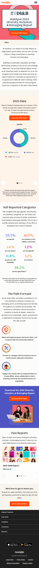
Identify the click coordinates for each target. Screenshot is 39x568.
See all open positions (19, 504)
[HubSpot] (5, 2)
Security (30, 559)
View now (7, 469)
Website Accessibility (13, 563)
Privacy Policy (21, 559)
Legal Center (10, 559)
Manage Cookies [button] (27, 563)
